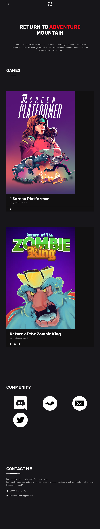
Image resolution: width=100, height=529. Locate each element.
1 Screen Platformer (29, 198)
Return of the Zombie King (35, 334)
